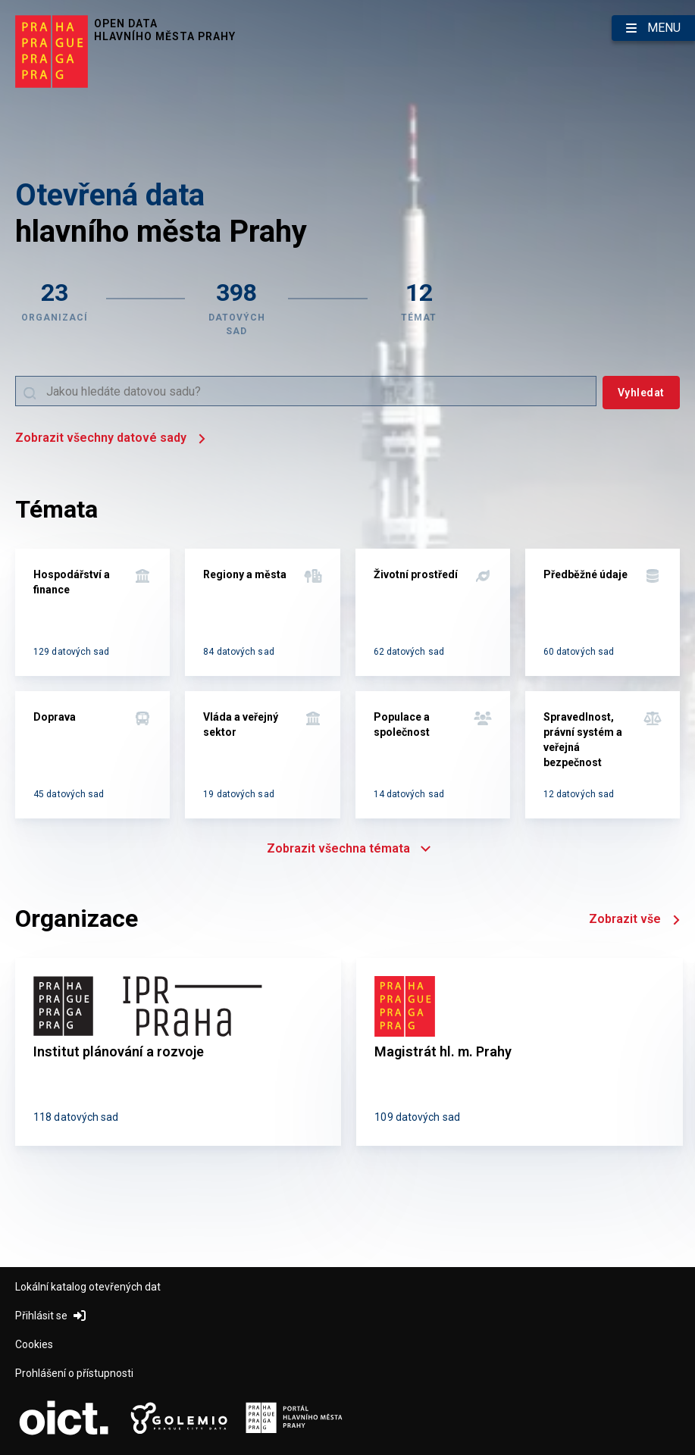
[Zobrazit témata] (419, 307)
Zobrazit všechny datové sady (110, 439)
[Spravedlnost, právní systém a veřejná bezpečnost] (602, 754)
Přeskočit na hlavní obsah (0, 1)
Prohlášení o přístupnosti (74, 1373)
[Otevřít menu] (653, 28)
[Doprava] (92, 754)
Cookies (34, 1344)
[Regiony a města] (262, 612)
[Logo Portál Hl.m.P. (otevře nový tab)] (294, 1418)
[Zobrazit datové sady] (236, 307)
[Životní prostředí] (432, 612)
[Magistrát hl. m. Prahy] (519, 1052)
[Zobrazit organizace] (54, 307)
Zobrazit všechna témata (348, 849)
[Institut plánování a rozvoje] (178, 1052)
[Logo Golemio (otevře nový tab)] (178, 1418)
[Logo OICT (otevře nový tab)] (63, 1418)
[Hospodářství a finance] (92, 612)
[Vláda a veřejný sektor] (262, 754)
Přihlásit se (50, 1316)
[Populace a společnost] (432, 754)
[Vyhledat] (641, 392)
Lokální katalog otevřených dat (88, 1287)
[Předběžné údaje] (602, 612)
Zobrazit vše (634, 920)
